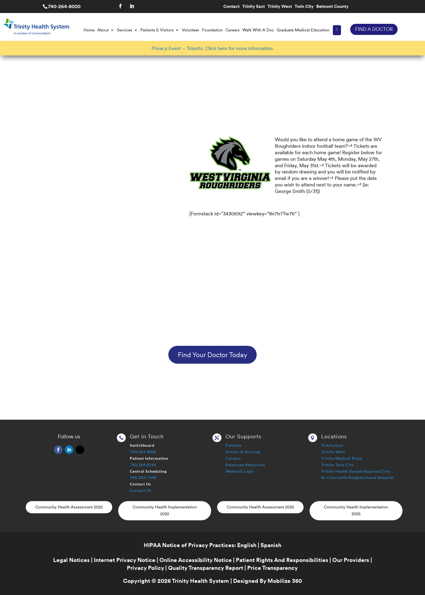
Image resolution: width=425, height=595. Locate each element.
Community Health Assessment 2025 (260, 507)
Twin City (304, 7)
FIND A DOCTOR (374, 29)
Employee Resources (245, 464)
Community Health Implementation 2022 (165, 511)
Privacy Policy (145, 567)
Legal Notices (71, 560)
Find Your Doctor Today (212, 355)
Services (124, 30)
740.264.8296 (143, 464)
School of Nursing (243, 451)
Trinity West (280, 7)
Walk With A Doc (258, 30)
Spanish (270, 545)
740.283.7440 (143, 477)
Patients (234, 445)
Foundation (212, 30)
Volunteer (190, 30)
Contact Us (140, 490)
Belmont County (332, 7)
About (103, 30)
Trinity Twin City (337, 464)
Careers (233, 30)
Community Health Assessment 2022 (69, 507)
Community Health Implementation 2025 (356, 511)
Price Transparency (272, 567)
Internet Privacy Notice (124, 560)
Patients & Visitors (157, 30)
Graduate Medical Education (303, 30)
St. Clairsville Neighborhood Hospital (357, 477)
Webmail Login (240, 471)
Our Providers (350, 560)
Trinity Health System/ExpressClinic (356, 471)
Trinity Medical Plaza (341, 458)
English (246, 545)
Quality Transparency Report (205, 567)
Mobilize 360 (285, 580)
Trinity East (253, 7)
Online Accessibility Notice (195, 560)
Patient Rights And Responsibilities (282, 560)
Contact (231, 7)
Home (89, 30)
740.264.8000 (143, 451)
